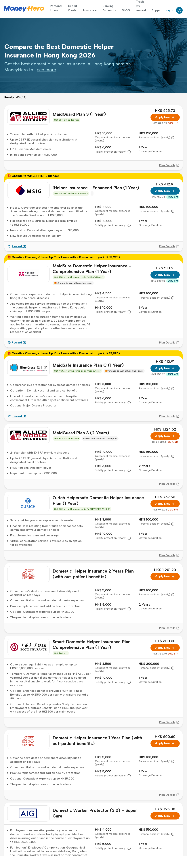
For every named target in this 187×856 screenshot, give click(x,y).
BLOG (126, 10)
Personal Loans (56, 8)
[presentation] (46, 69)
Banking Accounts (109, 8)
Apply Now (165, 117)
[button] (173, 137)
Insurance (90, 10)
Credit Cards (72, 8)
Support (157, 10)
